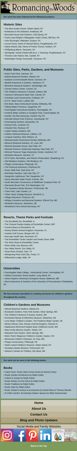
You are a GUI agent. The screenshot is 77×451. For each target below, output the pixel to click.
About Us (39, 408)
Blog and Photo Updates (39, 420)
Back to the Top (39, 446)
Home (38, 403)
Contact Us (38, 414)
